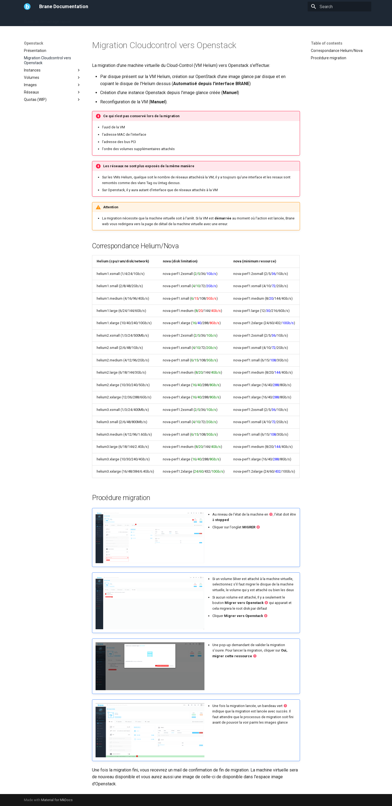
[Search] (339, 6)
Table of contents (326, 43)
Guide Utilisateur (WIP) (96, 20)
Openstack (131, 20)
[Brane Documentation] (27, 6)
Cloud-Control (181, 19)
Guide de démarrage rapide (47, 20)
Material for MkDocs (57, 800)
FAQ (150, 20)
